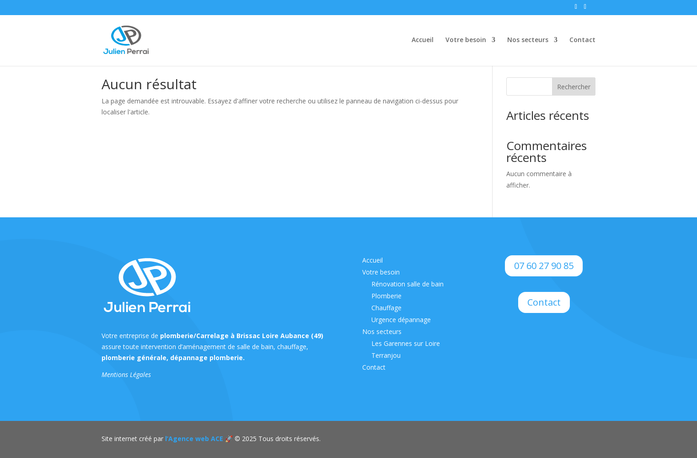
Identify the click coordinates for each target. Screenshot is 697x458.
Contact (582, 40)
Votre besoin (465, 40)
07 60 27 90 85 (544, 265)
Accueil (423, 40)
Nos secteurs (527, 40)
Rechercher (573, 86)
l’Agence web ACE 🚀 (198, 438)
